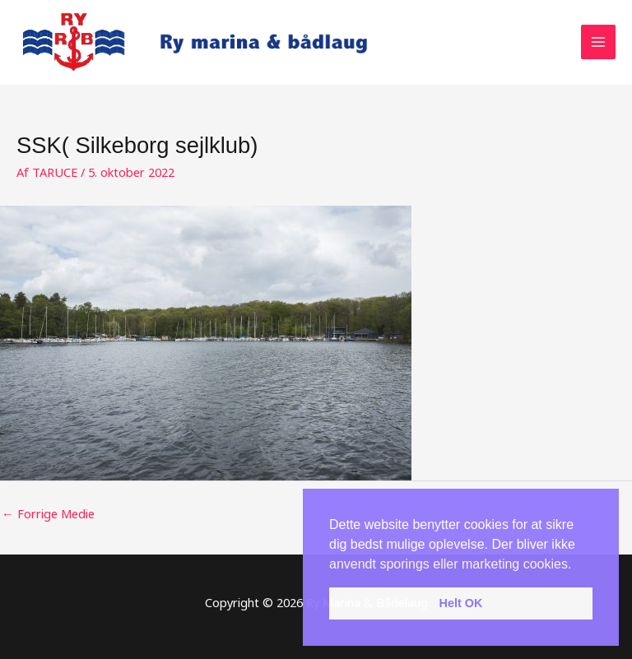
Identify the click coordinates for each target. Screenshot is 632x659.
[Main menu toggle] (598, 42)
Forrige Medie (48, 513)
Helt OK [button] (461, 603)
